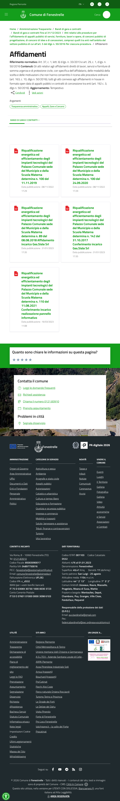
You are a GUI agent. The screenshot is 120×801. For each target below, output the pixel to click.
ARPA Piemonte (44, 662)
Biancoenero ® (86, 788)
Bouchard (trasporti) (46, 677)
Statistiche (15, 746)
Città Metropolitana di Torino (50, 647)
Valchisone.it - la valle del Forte (52, 726)
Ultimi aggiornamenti (20, 741)
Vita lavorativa (43, 538)
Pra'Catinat (41, 682)
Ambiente (41, 473)
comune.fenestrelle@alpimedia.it (34, 574)
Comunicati (85, 483)
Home (13, 29)
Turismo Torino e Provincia (49, 697)
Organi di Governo (19, 469)
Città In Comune (74, 784)
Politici (13, 503)
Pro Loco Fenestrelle (46, 721)
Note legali (15, 726)
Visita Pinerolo (43, 711)
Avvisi (82, 493)
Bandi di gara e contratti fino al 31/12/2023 (37, 33)
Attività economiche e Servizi (103, 512)
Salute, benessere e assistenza (52, 523)
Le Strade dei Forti (45, 702)
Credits (13, 736)
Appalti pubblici (43, 483)
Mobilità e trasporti (45, 518)
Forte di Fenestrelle (46, 716)
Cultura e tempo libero (47, 498)
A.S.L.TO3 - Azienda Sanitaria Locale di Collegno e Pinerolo (66, 657)
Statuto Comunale (19, 716)
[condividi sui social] (18, 92)
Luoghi (100, 477)
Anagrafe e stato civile (47, 478)
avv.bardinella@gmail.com (82, 615)
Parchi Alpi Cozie (44, 687)
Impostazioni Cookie (20, 731)
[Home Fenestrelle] (40, 15)
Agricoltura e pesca (45, 469)
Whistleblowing (18, 756)
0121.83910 (20, 559)
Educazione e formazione (49, 503)
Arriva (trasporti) (44, 672)
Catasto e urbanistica (47, 493)
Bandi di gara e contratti (68, 29)
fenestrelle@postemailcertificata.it (34, 570)
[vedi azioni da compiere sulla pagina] (35, 92)
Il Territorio (102, 482)
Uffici (12, 478)
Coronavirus (85, 488)
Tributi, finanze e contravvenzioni (53, 528)
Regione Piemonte (45, 642)
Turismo (40, 533)
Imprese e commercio (47, 513)
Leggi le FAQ (16, 677)
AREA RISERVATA (58, 796)
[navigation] (6, 14)
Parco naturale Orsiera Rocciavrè (53, 692)
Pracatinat (41, 731)
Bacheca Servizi (18, 711)
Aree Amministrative (20, 473)
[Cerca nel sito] (106, 14)
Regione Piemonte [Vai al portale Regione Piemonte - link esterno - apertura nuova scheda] (18, 4)
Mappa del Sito (17, 751)
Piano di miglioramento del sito (19, 667)
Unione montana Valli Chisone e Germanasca (59, 652)
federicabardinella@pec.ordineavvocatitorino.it (86, 622)
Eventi (100, 472)
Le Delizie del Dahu (45, 706)
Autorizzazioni (43, 488)
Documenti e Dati (19, 483)
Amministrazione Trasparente (35, 29)
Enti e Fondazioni (19, 488)
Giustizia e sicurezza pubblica (50, 508)
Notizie (82, 478)
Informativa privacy (20, 721)
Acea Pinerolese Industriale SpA (52, 667)
